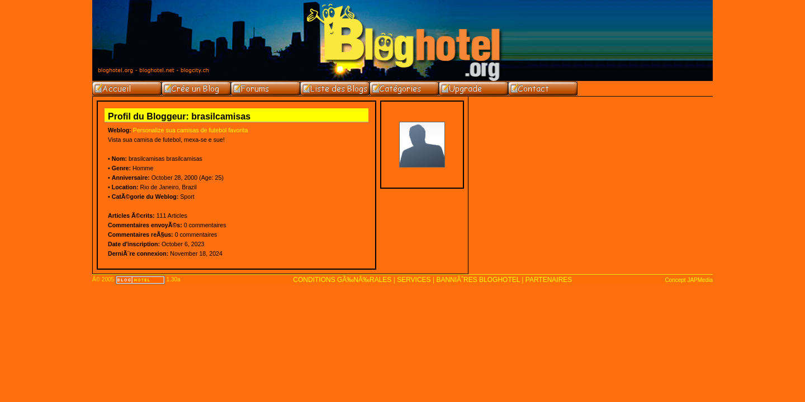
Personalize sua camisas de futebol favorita (190, 130)
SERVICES (413, 280)
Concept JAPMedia (689, 280)
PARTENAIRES (548, 280)
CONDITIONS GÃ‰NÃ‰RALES (342, 280)
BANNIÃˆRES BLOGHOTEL (478, 280)
